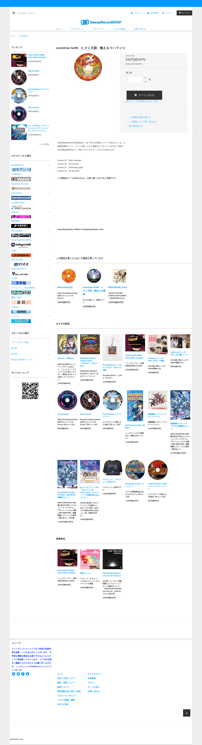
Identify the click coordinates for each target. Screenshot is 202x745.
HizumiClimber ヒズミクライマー (38, 90)
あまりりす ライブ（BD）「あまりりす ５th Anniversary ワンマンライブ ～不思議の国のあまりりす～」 (90, 492)
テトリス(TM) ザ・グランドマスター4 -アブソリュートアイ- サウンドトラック (38, 128)
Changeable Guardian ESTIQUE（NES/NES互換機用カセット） (67, 494)
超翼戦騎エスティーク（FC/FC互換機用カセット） (179, 426)
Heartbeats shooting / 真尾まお (135, 426)
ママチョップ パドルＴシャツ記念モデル (112, 480)
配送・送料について (66, 682)
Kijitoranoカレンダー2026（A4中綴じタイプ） (180, 353)
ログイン (169, 13)
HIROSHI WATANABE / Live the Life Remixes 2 (112, 574)
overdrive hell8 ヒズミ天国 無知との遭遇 (94, 290)
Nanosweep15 (65, 287)
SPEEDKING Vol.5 (117, 287)
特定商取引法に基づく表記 (148, 101)
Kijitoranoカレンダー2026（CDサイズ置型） (157, 359)
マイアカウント (94, 674)
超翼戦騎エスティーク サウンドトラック (157, 415)
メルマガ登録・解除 (66, 700)
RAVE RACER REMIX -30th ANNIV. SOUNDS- (37, 56)
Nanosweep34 (33, 107)
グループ (98, 29)
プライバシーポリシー (67, 696)
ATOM (65, 704)
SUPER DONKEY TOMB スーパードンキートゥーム (157, 486)
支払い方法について (66, 678)
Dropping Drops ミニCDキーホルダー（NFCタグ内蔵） (112, 367)
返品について (131, 101)
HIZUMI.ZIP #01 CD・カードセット (134, 485)
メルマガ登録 (119, 29)
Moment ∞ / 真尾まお (66, 358)
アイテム (184, 13)
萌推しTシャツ (85, 573)
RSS (59, 704)
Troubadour (23, 36)
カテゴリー (77, 29)
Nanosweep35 (33, 71)
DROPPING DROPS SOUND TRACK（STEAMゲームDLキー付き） (89, 362)
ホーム (59, 29)
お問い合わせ (140, 29)
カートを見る (93, 687)
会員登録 (154, 13)
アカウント (139, 13)
